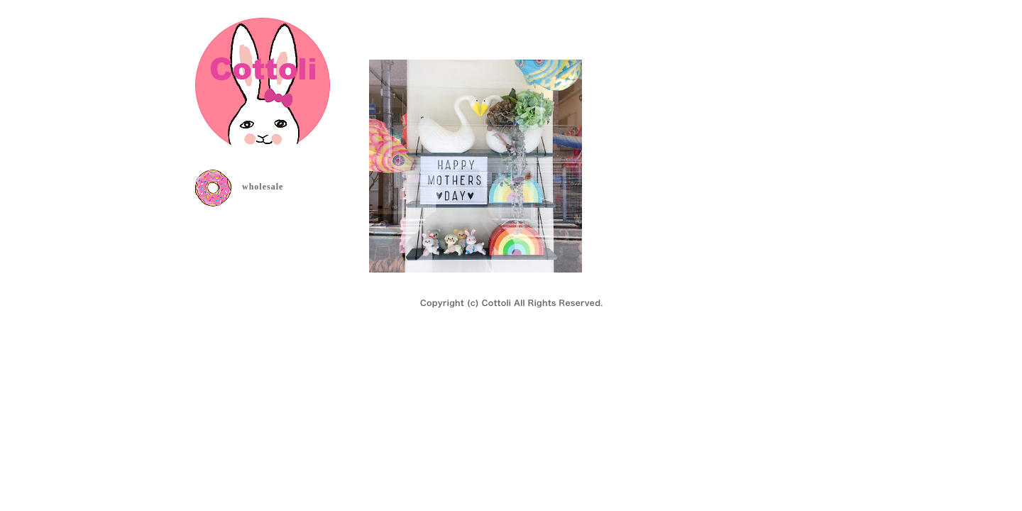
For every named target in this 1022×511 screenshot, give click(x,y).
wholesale (262, 187)
